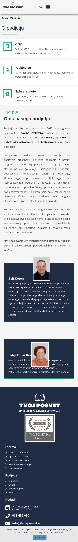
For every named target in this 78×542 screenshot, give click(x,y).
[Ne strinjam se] (74, 533)
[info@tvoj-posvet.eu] (7, 523)
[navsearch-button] (42, 7)
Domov (5, 17)
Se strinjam (40, 537)
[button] (48, 7)
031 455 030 (20, 515)
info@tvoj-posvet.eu (27, 523)
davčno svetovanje (32, 133)
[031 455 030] (7, 515)
